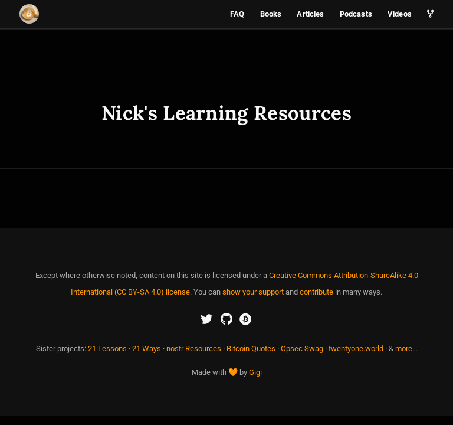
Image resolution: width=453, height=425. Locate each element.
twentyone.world (356, 348)
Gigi (255, 372)
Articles (310, 13)
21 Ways (146, 348)
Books (271, 13)
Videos (400, 13)
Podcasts (356, 13)
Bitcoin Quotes (250, 348)
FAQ (237, 13)
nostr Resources (193, 348)
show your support (253, 291)
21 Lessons (107, 348)
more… (406, 348)
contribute (316, 291)
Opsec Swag (302, 348)
